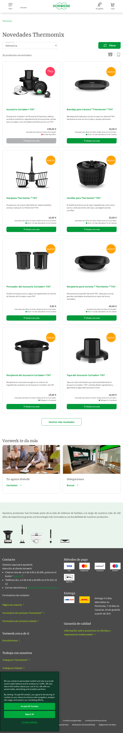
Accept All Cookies (29, 706)
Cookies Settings (29, 722)
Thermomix (7, 21)
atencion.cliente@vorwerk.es (43, 587)
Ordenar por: (10, 41)
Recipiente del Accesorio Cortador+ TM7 (28, 375)
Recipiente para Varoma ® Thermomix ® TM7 (91, 286)
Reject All (29, 714)
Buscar (70, 485)
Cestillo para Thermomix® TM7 (84, 198)
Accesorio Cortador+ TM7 (20, 109)
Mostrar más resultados (61, 422)
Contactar (12, 485)
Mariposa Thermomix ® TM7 (21, 198)
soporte (17, 576)
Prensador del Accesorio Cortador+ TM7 (28, 286)
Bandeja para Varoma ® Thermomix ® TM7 (90, 109)
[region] (29, 701)
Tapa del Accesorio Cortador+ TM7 (86, 375)
